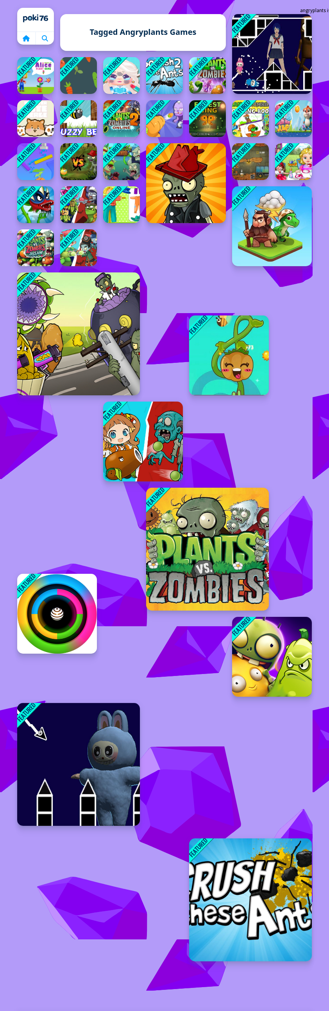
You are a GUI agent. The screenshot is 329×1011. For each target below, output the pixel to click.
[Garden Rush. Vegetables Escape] (78, 75)
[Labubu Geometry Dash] (78, 764)
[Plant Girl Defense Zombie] (143, 441)
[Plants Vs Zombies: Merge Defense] (78, 204)
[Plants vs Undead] (272, 657)
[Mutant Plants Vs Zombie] (78, 333)
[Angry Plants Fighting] (35, 204)
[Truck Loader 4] (250, 161)
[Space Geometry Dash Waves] (272, 54)
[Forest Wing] (207, 118)
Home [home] (35, 19)
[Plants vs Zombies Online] (121, 118)
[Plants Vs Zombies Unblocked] (207, 549)
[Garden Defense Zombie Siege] (164, 118)
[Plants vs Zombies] (207, 75)
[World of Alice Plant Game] (35, 75)
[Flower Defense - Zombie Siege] (121, 161)
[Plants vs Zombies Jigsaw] (35, 247)
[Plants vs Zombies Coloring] (250, 118)
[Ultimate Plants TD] (78, 247)
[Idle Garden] (229, 355)
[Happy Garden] (121, 204)
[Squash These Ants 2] (164, 75)
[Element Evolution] (272, 226)
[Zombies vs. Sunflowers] (186, 183)
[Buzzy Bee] (78, 118)
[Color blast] (57, 614)
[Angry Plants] (78, 161)
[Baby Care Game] (293, 161)
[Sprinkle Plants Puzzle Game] (35, 161)
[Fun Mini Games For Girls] (121, 75)
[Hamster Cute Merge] (35, 118)
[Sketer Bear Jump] (293, 118)
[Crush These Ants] (250, 899)
